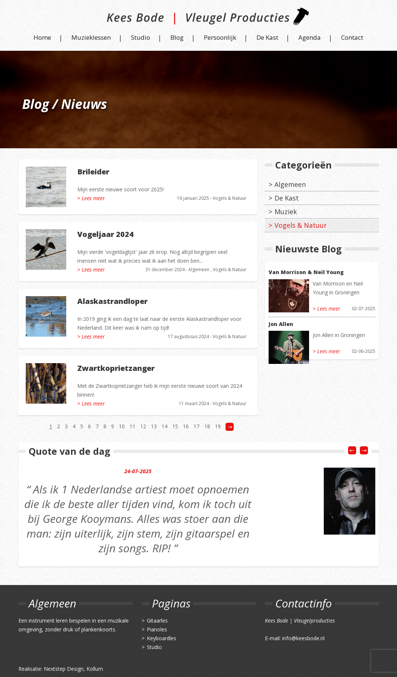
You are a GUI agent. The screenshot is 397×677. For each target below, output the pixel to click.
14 (164, 426)
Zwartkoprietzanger (116, 368)
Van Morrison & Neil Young (306, 272)
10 (122, 426)
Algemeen (198, 269)
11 (132, 426)
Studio (140, 37)
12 (143, 426)
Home (42, 37)
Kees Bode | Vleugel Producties (198, 19)
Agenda (309, 37)
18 (207, 426)
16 (186, 426)
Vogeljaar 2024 (105, 234)
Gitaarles (157, 620)
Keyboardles (161, 638)
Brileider (93, 172)
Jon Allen (281, 323)
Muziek (285, 211)
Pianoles (157, 629)
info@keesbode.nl (303, 638)
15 (175, 426)
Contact (352, 37)
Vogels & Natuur (230, 198)
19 (218, 426)
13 (154, 426)
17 (196, 426)
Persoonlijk (220, 37)
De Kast (267, 37)
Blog (177, 37)
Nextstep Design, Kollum (73, 668)
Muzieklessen (91, 37)
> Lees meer (91, 198)
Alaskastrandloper (112, 301)
